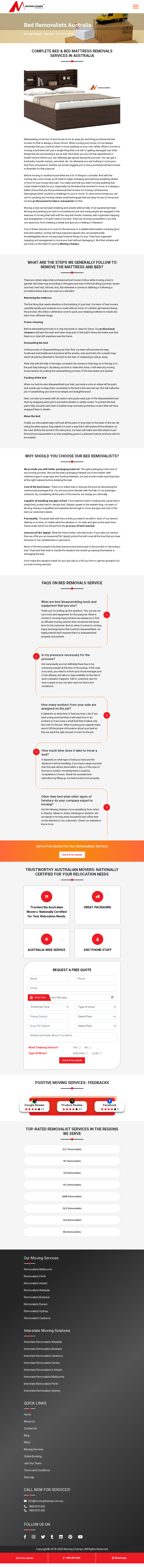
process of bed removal (80, 525)
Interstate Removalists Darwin (42, 1366)
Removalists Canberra (37, 1321)
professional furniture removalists (53, 201)
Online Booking (33, 1459)
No (86, 1047)
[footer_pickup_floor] (95, 1016)
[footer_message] (72, 1037)
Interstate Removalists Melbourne (44, 1380)
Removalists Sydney (36, 1314)
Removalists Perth (35, 1279)
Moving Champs (33, 34)
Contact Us (30, 1432)
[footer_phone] (95, 978)
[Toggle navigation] (135, 6)
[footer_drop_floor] (95, 1026)
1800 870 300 (34, 1514)
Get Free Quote (24, 1561)
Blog (26, 1439)
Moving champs (69, 243)
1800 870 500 (34, 1510)
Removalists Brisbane (37, 1300)
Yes (75, 1047)
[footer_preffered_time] (48, 1007)
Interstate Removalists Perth (41, 1387)
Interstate (79, 1053)
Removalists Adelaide (37, 1293)
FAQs (27, 1445)
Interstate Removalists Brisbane (43, 1352)
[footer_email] (72, 988)
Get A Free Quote (72, 854)
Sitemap (29, 1480)
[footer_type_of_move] (95, 1007)
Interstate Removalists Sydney (42, 1394)
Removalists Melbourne (38, 1272)
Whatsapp (119, 1561)
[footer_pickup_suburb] (48, 1016)
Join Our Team (33, 1466)
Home (27, 1418)
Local (95, 1053)
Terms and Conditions (37, 1473)
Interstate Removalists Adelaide (43, 1345)
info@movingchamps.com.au (43, 1504)
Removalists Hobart (35, 1286)
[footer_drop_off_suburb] (48, 1026)
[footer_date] (82, 997)
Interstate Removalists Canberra (43, 1359)
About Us (29, 1425)
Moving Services (33, 1452)
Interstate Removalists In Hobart (43, 1373)
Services (49, 34)
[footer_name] (48, 978)
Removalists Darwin (36, 1307)
